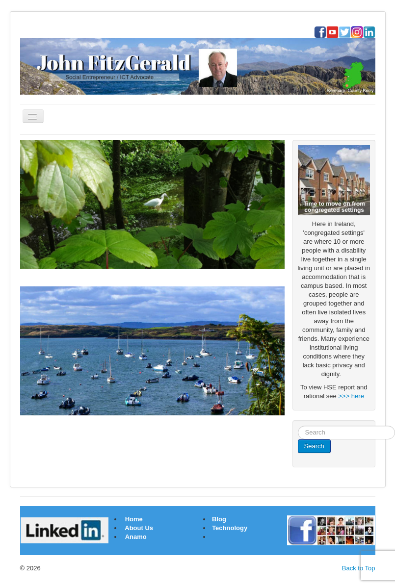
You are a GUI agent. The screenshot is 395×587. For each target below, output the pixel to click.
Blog (219, 519)
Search (314, 446)
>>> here (351, 396)
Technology (229, 528)
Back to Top (358, 568)
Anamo (136, 536)
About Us (139, 528)
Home (134, 519)
